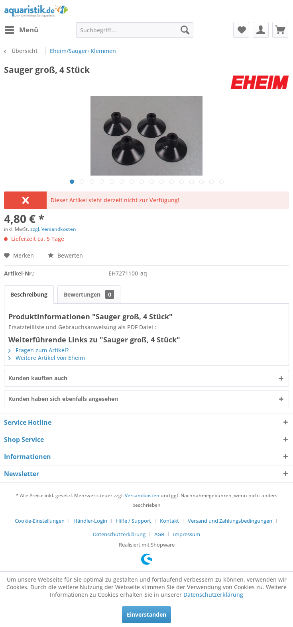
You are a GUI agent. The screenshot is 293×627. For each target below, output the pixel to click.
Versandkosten (142, 495)
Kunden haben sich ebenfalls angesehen (63, 398)
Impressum (186, 534)
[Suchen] (185, 30)
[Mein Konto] (261, 30)
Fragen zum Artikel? (38, 350)
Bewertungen (89, 294)
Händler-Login (90, 520)
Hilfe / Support (133, 520)
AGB (159, 534)
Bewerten (65, 255)
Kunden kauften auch (37, 378)
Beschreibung (28, 294)
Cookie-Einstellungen (40, 520)
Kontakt (169, 520)
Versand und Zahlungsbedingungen (230, 520)
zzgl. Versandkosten (53, 229)
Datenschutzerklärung (119, 534)
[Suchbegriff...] (134, 30)
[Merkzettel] (241, 30)
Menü (21, 28)
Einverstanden (146, 614)
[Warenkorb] (280, 30)
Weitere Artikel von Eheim (46, 357)
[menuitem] (21, 30)
